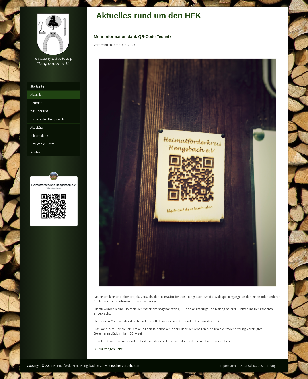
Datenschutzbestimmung (257, 365)
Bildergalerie (39, 136)
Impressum (228, 365)
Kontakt (36, 152)
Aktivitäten (37, 127)
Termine (36, 103)
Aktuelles (36, 94)
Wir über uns (39, 111)
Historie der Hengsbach (47, 119)
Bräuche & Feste (42, 144)
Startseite (37, 86)
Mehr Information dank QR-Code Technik (133, 36)
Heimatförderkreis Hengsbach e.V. (77, 365)
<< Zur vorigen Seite (108, 349)
